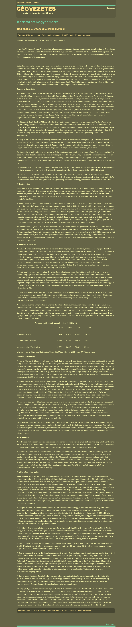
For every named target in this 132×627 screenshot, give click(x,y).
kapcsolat (111, 8)
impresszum (110, 624)
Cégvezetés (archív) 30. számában (39, 40)
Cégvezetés (36, 9)
